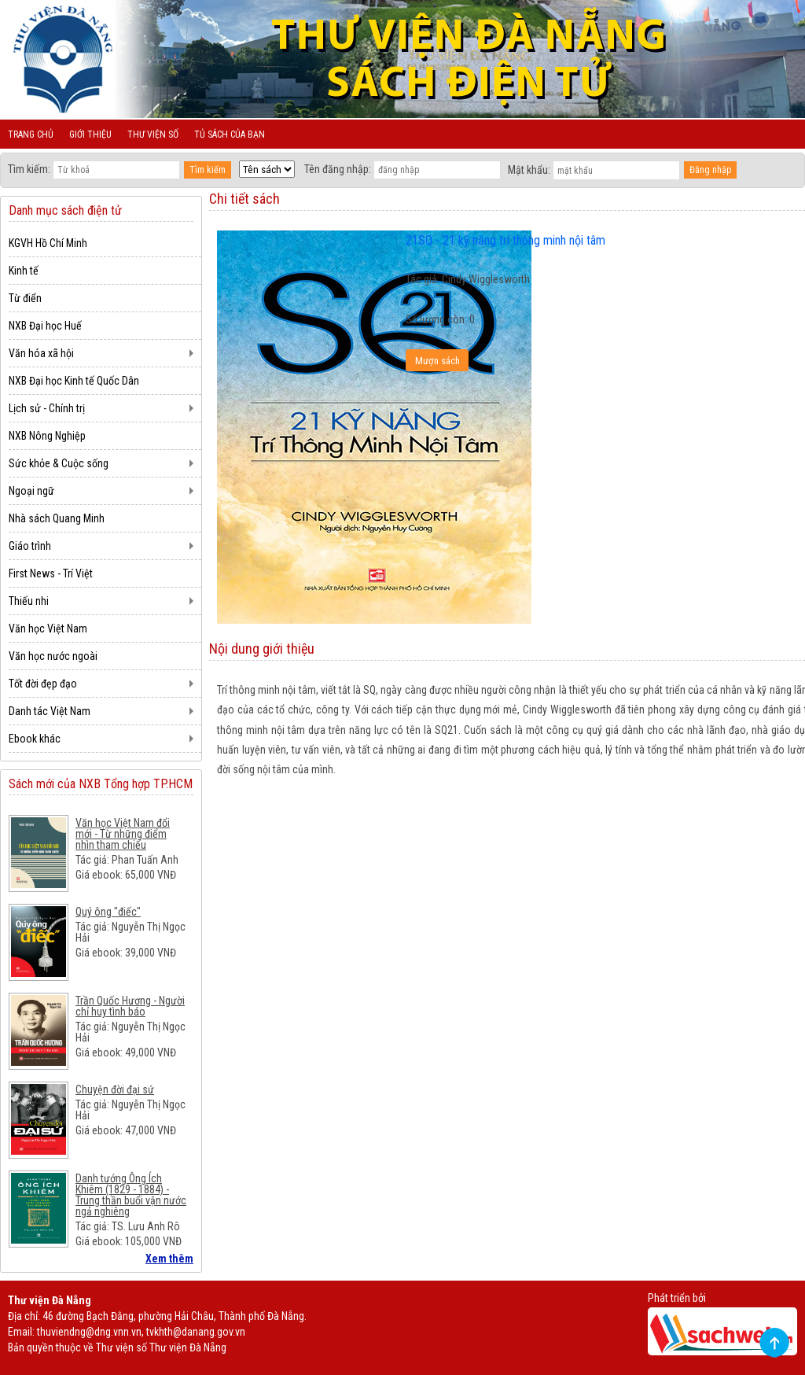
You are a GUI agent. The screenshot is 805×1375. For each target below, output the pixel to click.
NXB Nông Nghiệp (47, 435)
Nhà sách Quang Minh (57, 518)
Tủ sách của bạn (229, 134)
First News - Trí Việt (51, 573)
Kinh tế (24, 270)
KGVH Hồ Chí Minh (48, 243)
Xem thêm (169, 1258)
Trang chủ (30, 134)
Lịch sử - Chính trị (47, 408)
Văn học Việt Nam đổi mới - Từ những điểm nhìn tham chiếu (122, 834)
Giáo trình (30, 546)
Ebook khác (35, 738)
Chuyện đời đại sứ (114, 1089)
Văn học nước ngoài (53, 656)
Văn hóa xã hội (41, 353)
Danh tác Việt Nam (49, 711)
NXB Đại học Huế (45, 325)
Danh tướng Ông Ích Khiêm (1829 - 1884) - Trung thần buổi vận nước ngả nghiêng (130, 1195)
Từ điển (25, 298)
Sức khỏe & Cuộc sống (58, 463)
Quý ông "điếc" (108, 911)
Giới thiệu (90, 134)
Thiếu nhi (29, 601)
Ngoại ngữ (31, 491)
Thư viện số (152, 134)
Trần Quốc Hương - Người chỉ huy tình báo (130, 1006)
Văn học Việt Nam (48, 628)
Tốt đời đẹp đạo (43, 683)
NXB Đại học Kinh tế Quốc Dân (74, 380)
